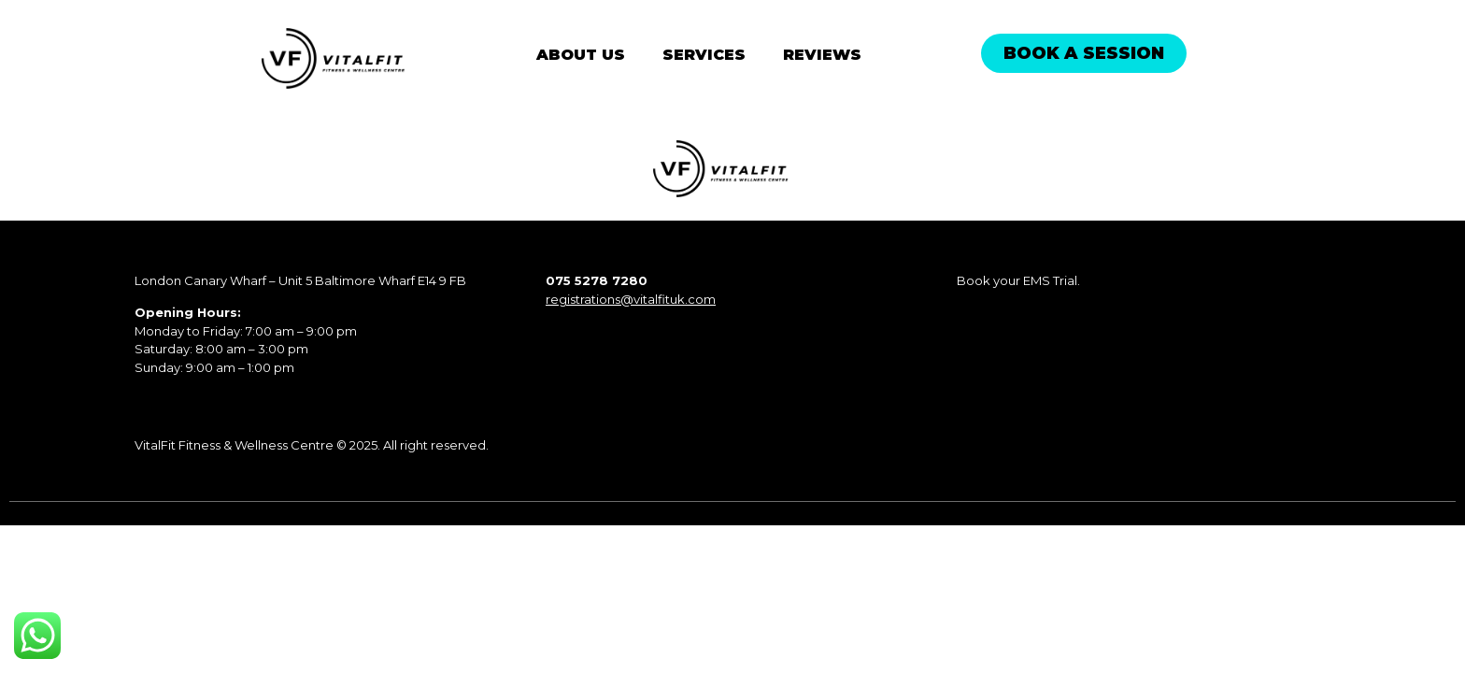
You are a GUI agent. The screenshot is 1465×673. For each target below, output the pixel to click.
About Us (580, 55)
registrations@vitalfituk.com (631, 299)
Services (704, 55)
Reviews (822, 55)
